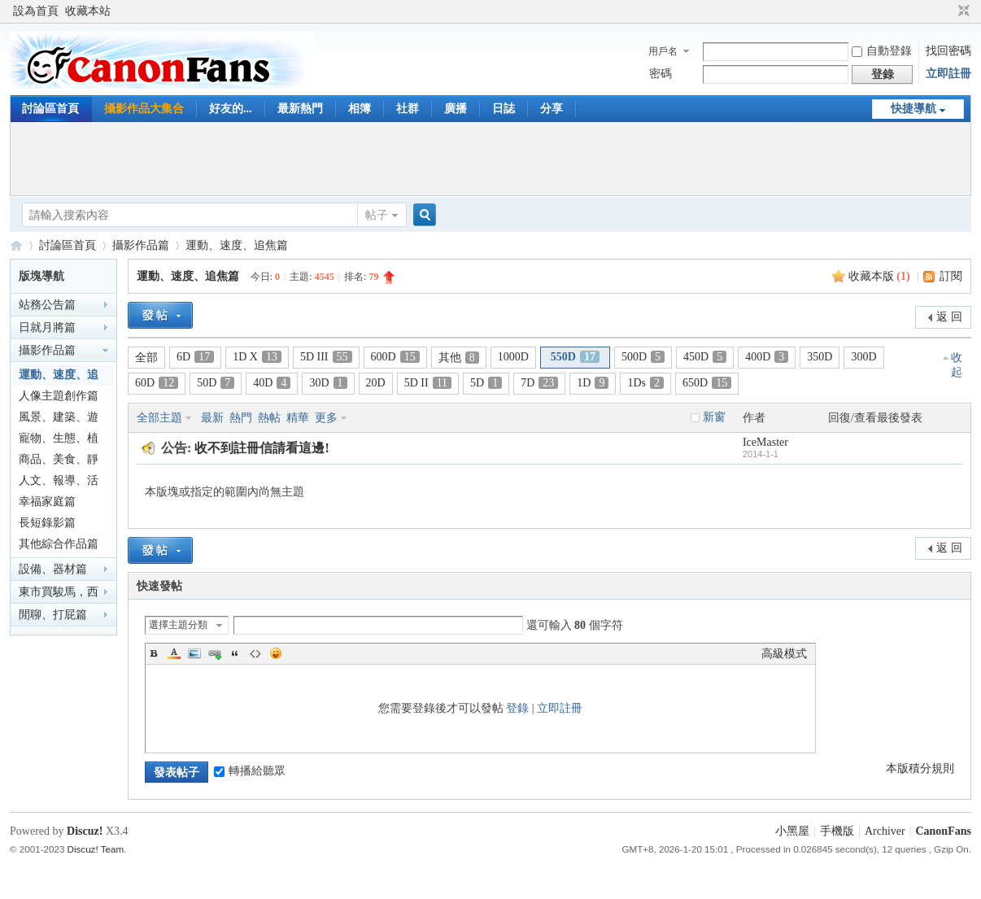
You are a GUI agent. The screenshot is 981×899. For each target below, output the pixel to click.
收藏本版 (879, 276)
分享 (551, 109)
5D (486, 383)
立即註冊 (948, 74)
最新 (212, 418)
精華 (297, 418)
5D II (427, 383)
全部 (146, 357)
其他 (458, 357)
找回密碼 (948, 51)
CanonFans (16, 245)
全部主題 (159, 418)
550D (575, 357)
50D (215, 383)
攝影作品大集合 (144, 109)
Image (194, 653)
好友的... (230, 109)
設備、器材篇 (53, 569)
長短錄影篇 (47, 523)
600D (395, 357)
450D (704, 357)
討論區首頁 (50, 109)
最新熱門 (300, 109)
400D (766, 357)
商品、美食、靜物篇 (58, 461)
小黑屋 (792, 831)
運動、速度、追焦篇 (236, 245)
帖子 (376, 215)
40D (271, 383)
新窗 (714, 417)
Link (215, 653)
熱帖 (269, 418)
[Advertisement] (490, 158)
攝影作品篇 (140, 245)
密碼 (660, 74)
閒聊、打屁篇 (53, 615)
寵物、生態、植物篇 (58, 440)
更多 (326, 418)
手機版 (837, 831)
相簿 (359, 109)
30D (328, 383)
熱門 (240, 418)
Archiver (885, 831)
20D (376, 383)
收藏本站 (88, 11)
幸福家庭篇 (47, 501)
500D (643, 357)
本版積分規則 (920, 768)
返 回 (949, 317)
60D (156, 383)
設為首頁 (36, 11)
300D (863, 357)
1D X (257, 357)
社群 (407, 109)
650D (706, 383)
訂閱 (951, 276)
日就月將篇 (47, 327)
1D (592, 383)
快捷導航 (913, 109)
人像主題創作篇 (58, 396)
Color (174, 653)
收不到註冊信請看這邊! (261, 448)
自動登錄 (882, 51)
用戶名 (663, 51)
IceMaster (765, 442)
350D (819, 357)
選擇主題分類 (178, 625)
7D (539, 383)
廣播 (455, 109)
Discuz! (84, 831)
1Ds (645, 383)
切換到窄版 (962, 11)
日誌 (503, 109)
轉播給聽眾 (250, 771)
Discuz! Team (96, 849)
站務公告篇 (47, 305)
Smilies (276, 653)
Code (255, 653)
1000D (513, 357)
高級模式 (784, 654)
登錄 (517, 708)
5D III (326, 357)
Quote (235, 653)
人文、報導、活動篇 (58, 482)
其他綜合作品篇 (58, 544)
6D (195, 357)
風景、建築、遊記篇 (58, 419)
